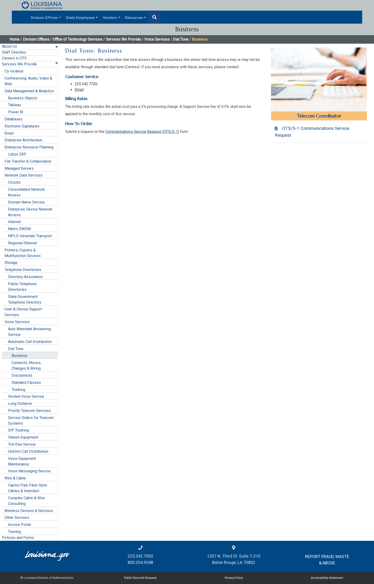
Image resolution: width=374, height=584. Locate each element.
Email (8, 133)
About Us (9, 46)
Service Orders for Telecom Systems (31, 420)
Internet (14, 222)
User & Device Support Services (23, 312)
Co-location (13, 71)
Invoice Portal (19, 524)
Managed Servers (19, 168)
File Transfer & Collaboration (27, 161)
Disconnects (22, 375)
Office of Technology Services (77, 39)
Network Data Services (23, 175)
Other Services (16, 517)
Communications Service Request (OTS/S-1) (142, 131)
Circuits (14, 182)
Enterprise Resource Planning (28, 147)
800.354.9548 (140, 562)
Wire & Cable (15, 478)
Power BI (15, 112)
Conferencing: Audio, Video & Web (28, 81)
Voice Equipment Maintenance (22, 461)
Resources (134, 18)
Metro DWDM (19, 229)
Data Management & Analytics (29, 91)
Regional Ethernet (22, 243)
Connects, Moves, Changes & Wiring (26, 365)
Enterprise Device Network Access (30, 212)
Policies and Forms (18, 537)
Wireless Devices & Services (28, 510)
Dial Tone (180, 39)
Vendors (110, 18)
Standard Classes (26, 382)
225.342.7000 (140, 556)
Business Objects (22, 98)
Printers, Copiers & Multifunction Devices (22, 253)
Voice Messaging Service (29, 471)
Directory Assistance (25, 277)
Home (14, 39)
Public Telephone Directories (22, 287)
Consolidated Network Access (26, 192)
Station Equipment (23, 437)
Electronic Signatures (21, 126)
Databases (13, 119)
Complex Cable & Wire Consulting (26, 501)
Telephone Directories (22, 269)
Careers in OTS (14, 58)
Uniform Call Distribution (28, 451)
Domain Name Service (26, 202)
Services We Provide (123, 39)
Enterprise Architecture (23, 140)
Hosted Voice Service (26, 396)
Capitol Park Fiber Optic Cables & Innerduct (27, 488)
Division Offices (44, 18)
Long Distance (20, 403)
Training (14, 531)
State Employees (80, 18)
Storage (10, 262)
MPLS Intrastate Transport (30, 236)
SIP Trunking (18, 430)
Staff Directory (14, 52)
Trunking (18, 389)
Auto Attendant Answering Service (29, 332)
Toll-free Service (22, 444)
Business (19, 355)
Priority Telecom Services (29, 410)
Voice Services (156, 39)
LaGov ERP (17, 154)
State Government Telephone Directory (24, 299)
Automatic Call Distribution (30, 341)
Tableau (14, 105)
